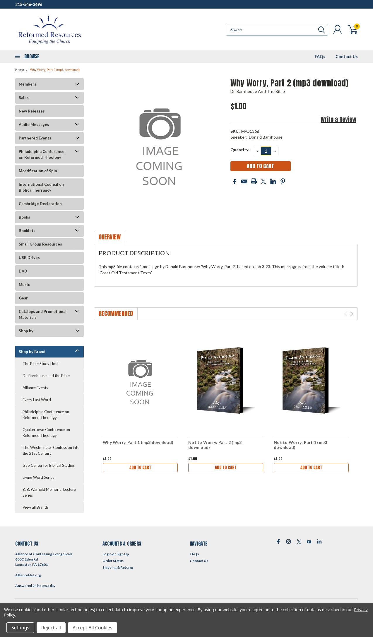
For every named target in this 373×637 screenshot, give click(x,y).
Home (19, 70)
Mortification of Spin (38, 170)
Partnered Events (35, 138)
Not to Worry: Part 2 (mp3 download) (215, 445)
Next (351, 314)
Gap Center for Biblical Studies (49, 465)
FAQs (320, 56)
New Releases (32, 111)
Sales (24, 97)
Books (24, 217)
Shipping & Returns (118, 567)
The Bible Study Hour (41, 363)
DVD (23, 271)
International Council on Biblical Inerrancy (41, 187)
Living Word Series (38, 477)
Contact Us (347, 56)
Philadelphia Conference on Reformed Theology (41, 154)
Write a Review (338, 119)
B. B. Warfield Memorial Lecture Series (49, 492)
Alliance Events (35, 387)
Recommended (116, 313)
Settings (20, 627)
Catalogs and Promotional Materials (42, 314)
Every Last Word (37, 399)
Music (24, 284)
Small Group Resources (40, 244)
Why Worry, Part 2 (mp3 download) (55, 70)
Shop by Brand (32, 351)
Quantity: (239, 149)
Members (27, 84)
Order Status (113, 560)
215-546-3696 (28, 4)
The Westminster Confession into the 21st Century (51, 450)
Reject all (51, 627)
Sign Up (123, 554)
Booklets (27, 230)
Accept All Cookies (92, 627)
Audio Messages (34, 124)
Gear (23, 298)
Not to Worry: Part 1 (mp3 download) (300, 445)
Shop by (26, 330)
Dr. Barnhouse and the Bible (46, 375)
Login (107, 554)
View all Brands (36, 507)
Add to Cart (140, 467)
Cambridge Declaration (40, 203)
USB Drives (29, 257)
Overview (110, 236)
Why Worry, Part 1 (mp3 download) (138, 442)
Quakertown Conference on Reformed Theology (46, 432)
